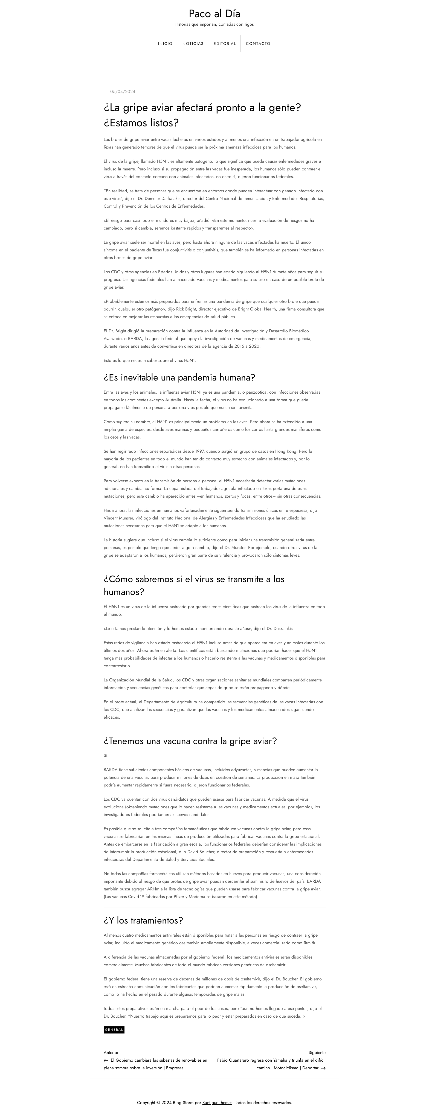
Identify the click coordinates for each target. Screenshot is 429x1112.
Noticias (193, 43)
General (114, 1029)
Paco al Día (214, 13)
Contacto (258, 43)
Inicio (165, 43)
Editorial (225, 43)
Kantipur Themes (217, 1102)
